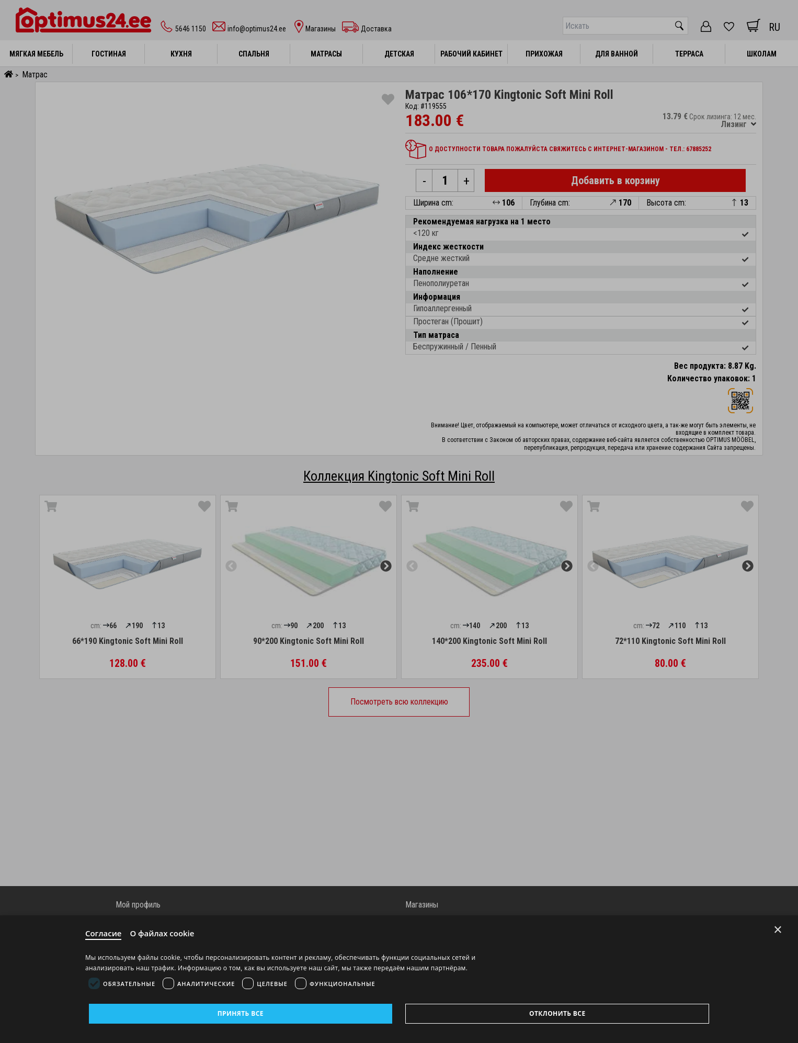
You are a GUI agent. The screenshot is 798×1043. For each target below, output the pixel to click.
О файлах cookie (162, 933)
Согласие (103, 933)
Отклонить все (557, 1013)
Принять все (241, 1013)
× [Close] (777, 929)
